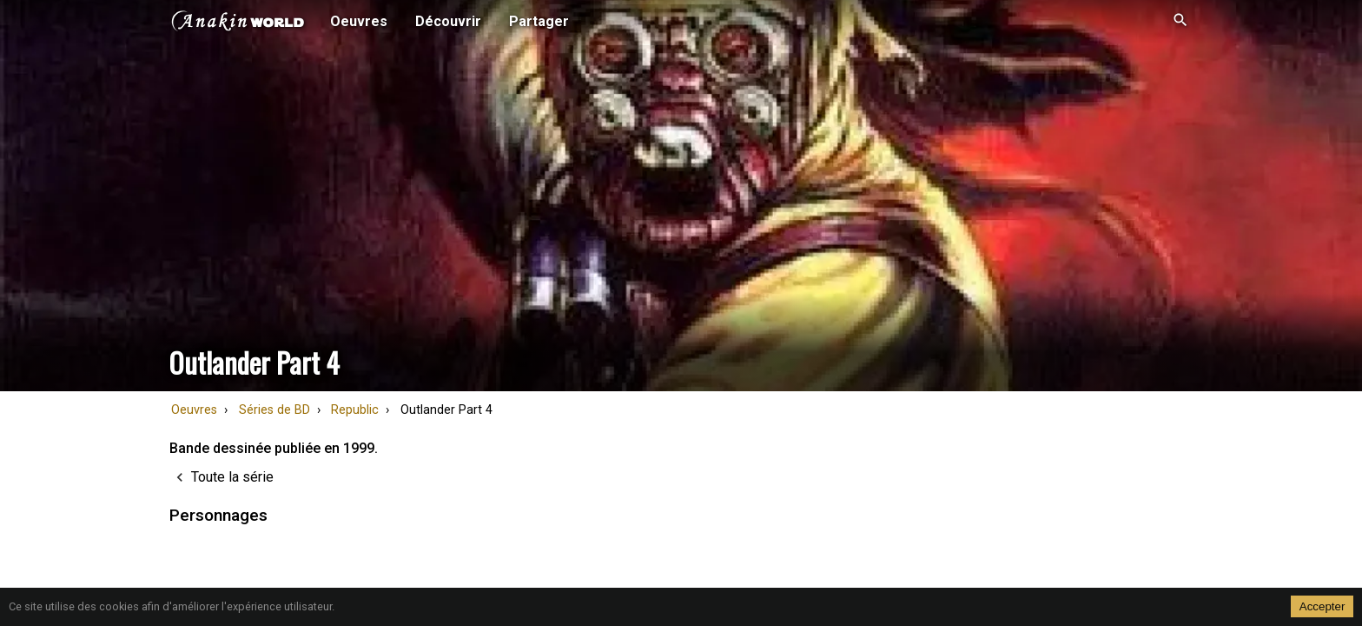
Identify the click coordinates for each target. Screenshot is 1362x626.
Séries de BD (274, 410)
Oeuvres (194, 410)
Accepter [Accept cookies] (1322, 606)
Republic (355, 410)
